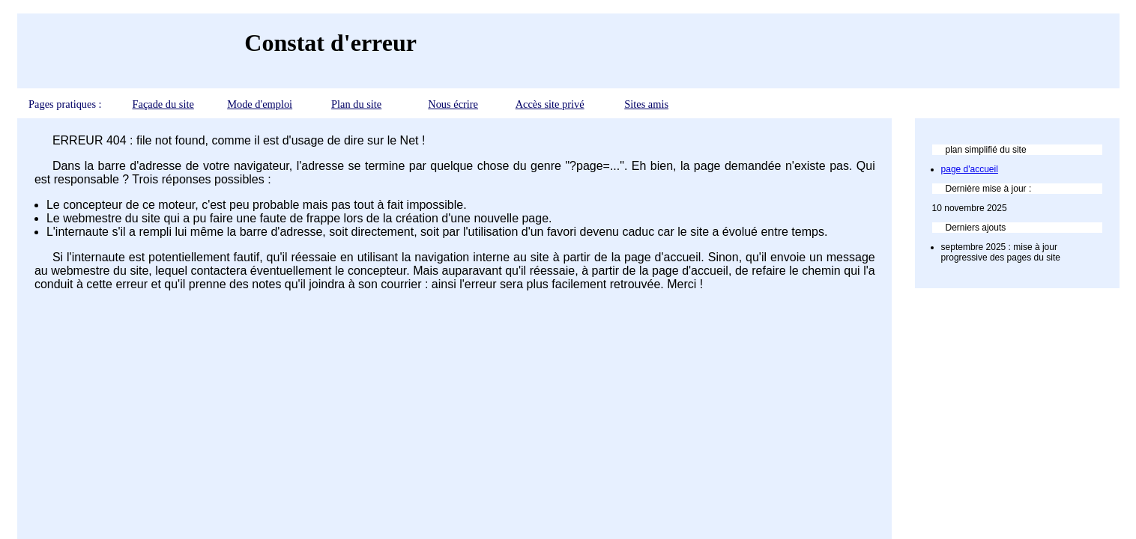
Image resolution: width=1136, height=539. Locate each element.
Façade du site (162, 104)
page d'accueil (969, 169)
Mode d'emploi (259, 104)
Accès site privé (550, 104)
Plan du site (356, 104)
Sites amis (646, 104)
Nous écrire (453, 104)
